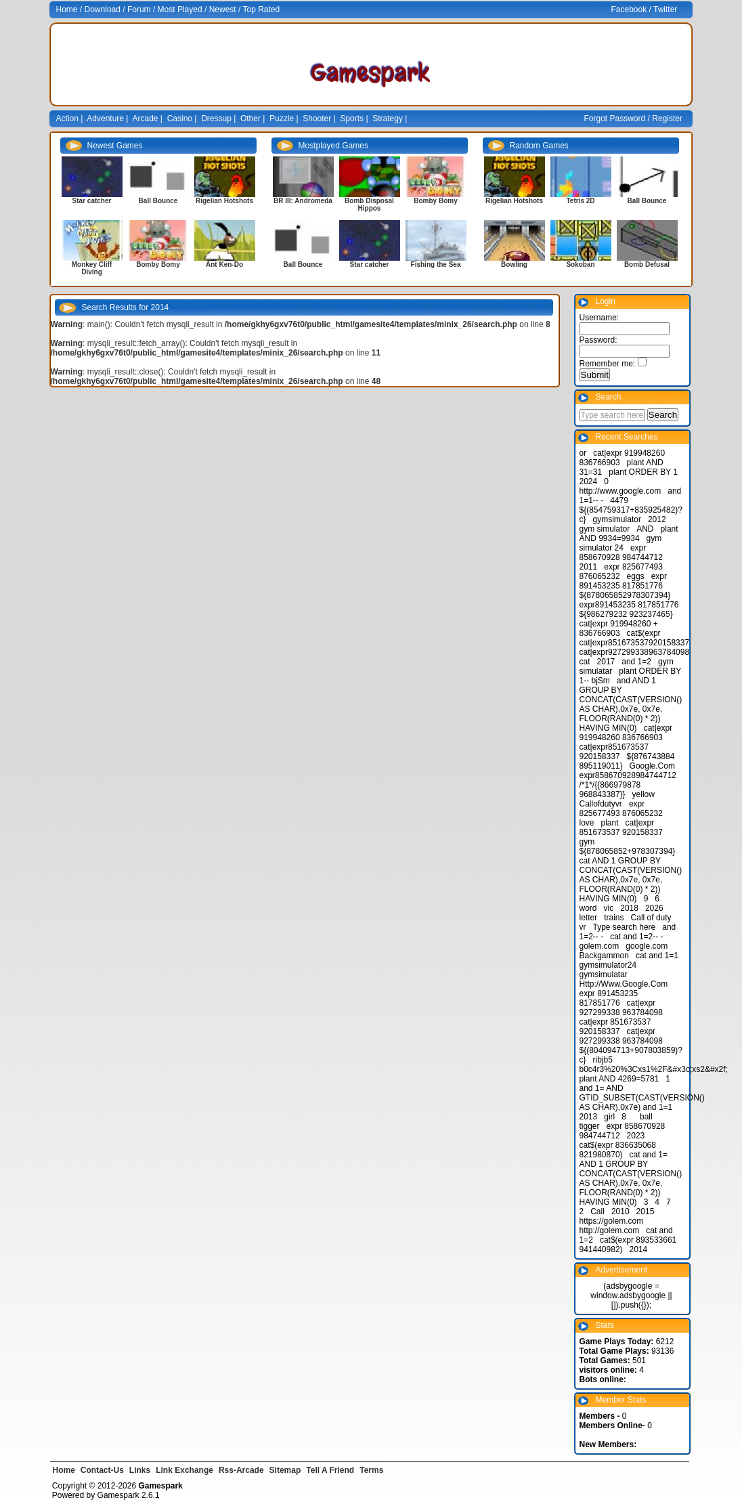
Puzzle (281, 118)
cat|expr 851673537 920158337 (621, 827)
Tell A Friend (330, 1470)
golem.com (599, 946)
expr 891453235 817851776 (623, 581)
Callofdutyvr (601, 804)
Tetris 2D (580, 201)
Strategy (387, 118)
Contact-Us (102, 1470)
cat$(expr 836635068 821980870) (618, 1149)
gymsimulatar (604, 974)
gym (587, 842)
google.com (647, 946)
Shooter (317, 118)
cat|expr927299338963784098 (635, 652)
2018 (629, 908)
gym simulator (605, 529)
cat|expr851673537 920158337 (614, 751)
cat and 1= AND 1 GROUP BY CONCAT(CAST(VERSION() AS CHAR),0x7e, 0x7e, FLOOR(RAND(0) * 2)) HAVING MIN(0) (631, 1178)
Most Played (180, 9)
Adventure (105, 118)
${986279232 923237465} (626, 614)
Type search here (624, 927)
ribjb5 (603, 1060)
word (588, 908)
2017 (606, 661)
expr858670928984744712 (628, 775)
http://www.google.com (620, 491)
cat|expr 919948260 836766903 (626, 732)
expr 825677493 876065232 (621, 808)
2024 (589, 481)
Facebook (629, 9)
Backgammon (604, 955)
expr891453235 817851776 (629, 604)
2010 (620, 1211)
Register (667, 118)
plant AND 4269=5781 (619, 1079)
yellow (643, 794)
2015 (645, 1211)
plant (610, 823)
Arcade (145, 118)
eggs (636, 576)
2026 (654, 908)
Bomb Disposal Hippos (369, 204)
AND (644, 529)
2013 (589, 1116)
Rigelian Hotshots (224, 201)
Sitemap (285, 1470)
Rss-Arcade (241, 1470)
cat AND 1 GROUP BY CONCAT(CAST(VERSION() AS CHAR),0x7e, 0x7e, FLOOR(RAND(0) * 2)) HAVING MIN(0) (631, 879)
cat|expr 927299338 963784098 (621, 1007)
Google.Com (652, 766)
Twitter (665, 9)
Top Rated (261, 9)
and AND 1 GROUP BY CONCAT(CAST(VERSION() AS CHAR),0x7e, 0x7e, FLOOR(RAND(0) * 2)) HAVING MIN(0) (631, 704)
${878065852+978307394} (628, 851)
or (583, 453)
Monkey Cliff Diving (92, 268)
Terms (371, 1470)
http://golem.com (610, 1230)
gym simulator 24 (621, 543)
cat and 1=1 (657, 955)
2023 (636, 1135)
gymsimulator (617, 519)
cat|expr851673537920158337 (635, 642)
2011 (589, 567)
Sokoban (580, 264)
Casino (179, 118)
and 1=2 (636, 661)
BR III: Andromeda (303, 201)
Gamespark (118, 1495)
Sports (352, 118)
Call (597, 1211)
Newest (222, 9)
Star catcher (92, 201)
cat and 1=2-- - (636, 936)
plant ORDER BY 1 (643, 472)
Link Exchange (184, 1470)
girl (609, 1116)
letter (589, 917)
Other (250, 118)
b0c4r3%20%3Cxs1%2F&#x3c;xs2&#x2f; (654, 1069)
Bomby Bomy (157, 264)
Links (139, 1470)
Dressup (216, 118)
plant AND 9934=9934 (629, 533)
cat (585, 661)
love (587, 823)
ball (646, 1116)
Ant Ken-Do (224, 264)
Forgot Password (615, 118)
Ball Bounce (158, 201)
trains (614, 917)
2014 (639, 1249)
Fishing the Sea (436, 264)
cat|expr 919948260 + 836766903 (619, 628)
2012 (657, 519)
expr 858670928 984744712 (621, 552)
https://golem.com (612, 1221)
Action (67, 118)
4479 (619, 500)
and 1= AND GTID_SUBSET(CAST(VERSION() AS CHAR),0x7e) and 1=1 (642, 1098)
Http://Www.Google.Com (624, 984)
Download (103, 9)
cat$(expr (644, 633)
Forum (139, 9)
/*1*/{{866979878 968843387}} (610, 789)
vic (609, 908)
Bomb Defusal (647, 264)
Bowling (514, 264)
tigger (590, 1126)
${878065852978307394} (625, 595)
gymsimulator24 (608, 965)
